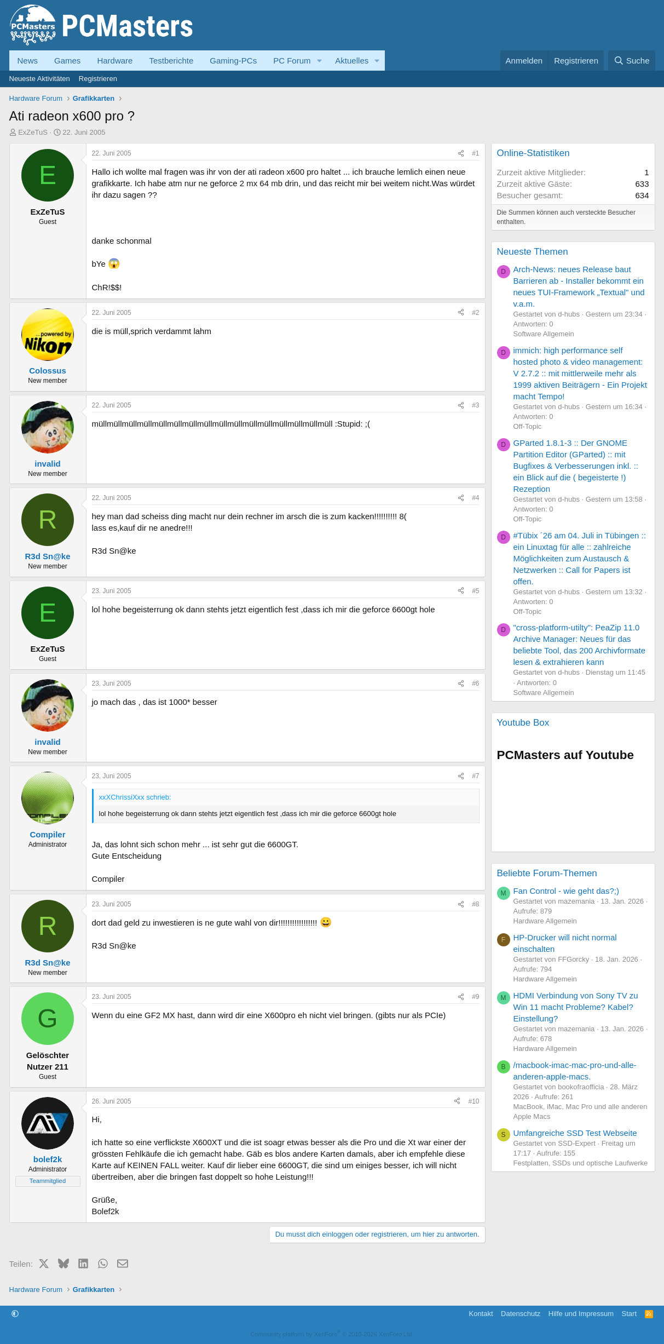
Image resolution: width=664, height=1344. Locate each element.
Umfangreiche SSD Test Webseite (575, 1133)
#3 (475, 405)
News (28, 60)
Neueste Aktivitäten (39, 78)
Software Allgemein (543, 334)
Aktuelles (351, 60)
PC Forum (291, 60)
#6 (475, 683)
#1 (475, 153)
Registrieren (98, 78)
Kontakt (481, 1313)
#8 (475, 904)
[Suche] (631, 60)
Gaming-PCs (233, 60)
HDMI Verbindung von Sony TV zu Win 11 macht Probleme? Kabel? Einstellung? (575, 1007)
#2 (475, 313)
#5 (475, 591)
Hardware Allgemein (545, 921)
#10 (473, 1101)
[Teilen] (461, 153)
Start (629, 1313)
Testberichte (171, 60)
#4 (475, 498)
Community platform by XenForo (332, 1334)
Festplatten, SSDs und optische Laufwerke (580, 1163)
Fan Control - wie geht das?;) (566, 890)
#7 (475, 776)
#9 (475, 997)
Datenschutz (520, 1313)
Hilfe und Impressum (581, 1313)
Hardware (114, 60)
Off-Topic (527, 426)
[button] (319, 60)
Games (67, 60)
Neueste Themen (532, 251)
